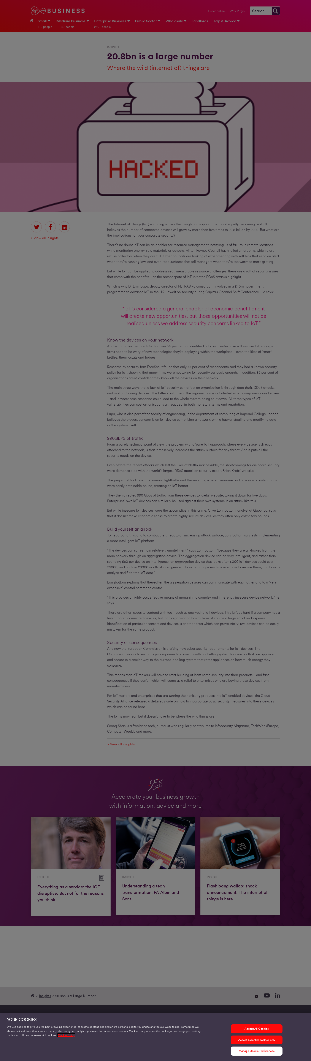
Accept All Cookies (256, 1029)
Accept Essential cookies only (256, 1040)
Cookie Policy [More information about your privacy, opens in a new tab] (66, 1036)
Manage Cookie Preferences (257, 1051)
